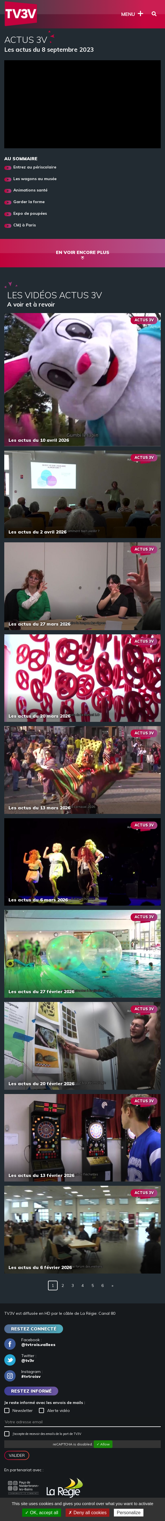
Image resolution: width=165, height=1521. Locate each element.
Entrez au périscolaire (34, 167)
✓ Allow (103, 1444)
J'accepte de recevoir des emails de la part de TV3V (42, 1433)
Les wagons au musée (35, 179)
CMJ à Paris (24, 225)
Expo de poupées (30, 213)
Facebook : (29, 1342)
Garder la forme (29, 202)
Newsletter (18, 1410)
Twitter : (20, 1358)
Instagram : (23, 1374)
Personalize (129, 1512)
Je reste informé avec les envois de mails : (44, 1402)
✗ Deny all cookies (87, 1512)
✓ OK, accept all (41, 1512)
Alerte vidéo (54, 1410)
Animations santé (30, 190)
